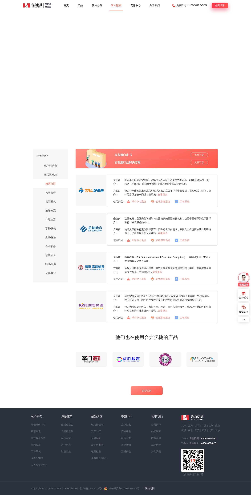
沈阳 (210, 430)
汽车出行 (50, 192)
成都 (217, 425)
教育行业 (96, 451)
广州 (204, 425)
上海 (190, 425)
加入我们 (156, 451)
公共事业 (50, 273)
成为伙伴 (156, 444)
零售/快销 (50, 228)
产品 (80, 5)
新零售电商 (97, 444)
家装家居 (50, 255)
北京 (183, 425)
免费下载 (199, 154)
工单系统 (182, 202)
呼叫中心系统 (136, 201)
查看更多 (162, 194)
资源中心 (135, 5)
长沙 (217, 430)
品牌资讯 (126, 424)
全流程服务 (67, 431)
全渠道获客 (67, 424)
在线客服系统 (160, 201)
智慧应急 (50, 201)
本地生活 (50, 219)
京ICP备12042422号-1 (91, 488)
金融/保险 (50, 237)
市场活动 (126, 444)
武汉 (183, 430)
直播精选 (126, 451)
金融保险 (96, 438)
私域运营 (66, 438)
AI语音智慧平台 (37, 465)
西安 (197, 430)
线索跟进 (36, 431)
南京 (190, 430)
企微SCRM (37, 458)
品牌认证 (156, 431)
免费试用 (220, 5)
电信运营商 (50, 165)
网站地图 (150, 488)
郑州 (204, 430)
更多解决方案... (97, 458)
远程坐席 (66, 444)
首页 (66, 5)
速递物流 (50, 210)
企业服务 (50, 246)
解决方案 (97, 5)
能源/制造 (50, 264)
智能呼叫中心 (37, 424)
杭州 (210, 425)
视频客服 (36, 444)
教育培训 (50, 183)
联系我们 (156, 438)
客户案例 (116, 5)
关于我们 (155, 5)
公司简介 (156, 424)
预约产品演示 (125, 125)
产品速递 (126, 431)
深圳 (197, 425)
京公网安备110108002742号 (124, 488)
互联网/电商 (50, 174)
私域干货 (126, 438)
